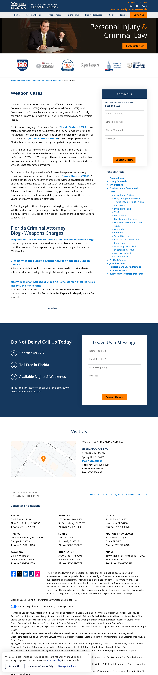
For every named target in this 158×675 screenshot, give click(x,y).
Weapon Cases (121, 215)
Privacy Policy (117, 494)
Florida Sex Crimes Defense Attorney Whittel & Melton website (43, 650)
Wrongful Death (118, 181)
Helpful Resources (93, 15)
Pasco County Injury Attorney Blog (28, 616)
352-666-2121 (98, 468)
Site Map (130, 494)
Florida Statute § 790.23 (75, 176)
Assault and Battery (124, 195)
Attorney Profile (33, 15)
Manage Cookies (66, 606)
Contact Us (139, 15)
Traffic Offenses (117, 260)
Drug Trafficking (122, 208)
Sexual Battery (121, 236)
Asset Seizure (121, 256)
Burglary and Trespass (125, 219)
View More (53, 308)
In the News (73, 15)
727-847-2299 (27, 527)
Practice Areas (54, 15)
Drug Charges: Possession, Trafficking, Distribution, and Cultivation (129, 202)
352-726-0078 (122, 527)
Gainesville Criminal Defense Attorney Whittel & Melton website (44, 647)
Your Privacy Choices (25, 606)
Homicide (119, 229)
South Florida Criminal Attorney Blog (30, 623)
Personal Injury (117, 178)
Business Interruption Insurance (126, 273)
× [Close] (89, 654)
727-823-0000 (74, 527)
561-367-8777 (74, 563)
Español (123, 15)
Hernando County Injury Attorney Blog (31, 612)
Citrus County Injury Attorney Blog (29, 619)
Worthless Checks (123, 253)
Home (17, 15)
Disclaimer (103, 494)
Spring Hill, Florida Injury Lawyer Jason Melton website (39, 643)
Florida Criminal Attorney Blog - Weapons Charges (38, 230)
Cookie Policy (48, 606)
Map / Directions (92, 460)
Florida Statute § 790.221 (43, 138)
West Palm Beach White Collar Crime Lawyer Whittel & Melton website (47, 636)
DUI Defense (116, 184)
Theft (117, 212)
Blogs (111, 15)
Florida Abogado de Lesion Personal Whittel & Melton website (43, 633)
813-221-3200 (27, 545)
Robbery (118, 232)
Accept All (14, 666)
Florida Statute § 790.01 (74, 127)
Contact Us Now (135, 45)
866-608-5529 (138, 6)
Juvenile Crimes (117, 263)
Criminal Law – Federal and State (47, 80)
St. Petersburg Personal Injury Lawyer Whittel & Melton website (44, 626)
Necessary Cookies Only (40, 666)
